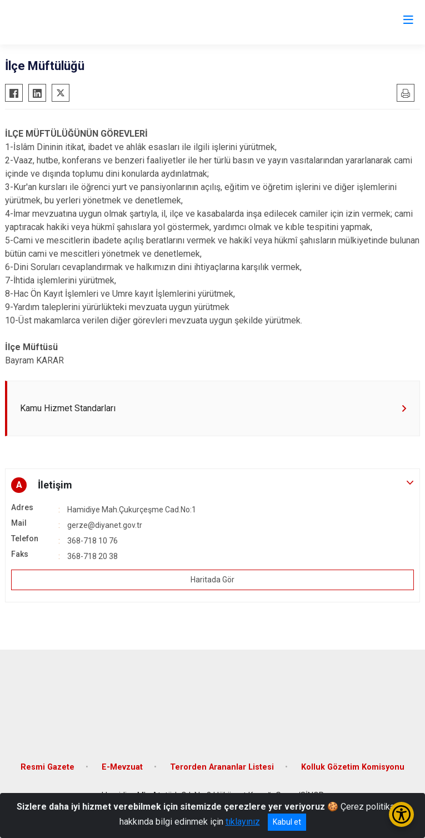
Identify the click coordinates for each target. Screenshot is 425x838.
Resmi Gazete (47, 767)
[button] (212, 485)
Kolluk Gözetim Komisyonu (352, 767)
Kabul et (287, 821)
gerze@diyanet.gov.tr (104, 525)
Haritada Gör (212, 579)
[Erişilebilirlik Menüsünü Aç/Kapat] (401, 814)
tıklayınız (243, 821)
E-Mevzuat (122, 767)
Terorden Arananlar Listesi (222, 767)
